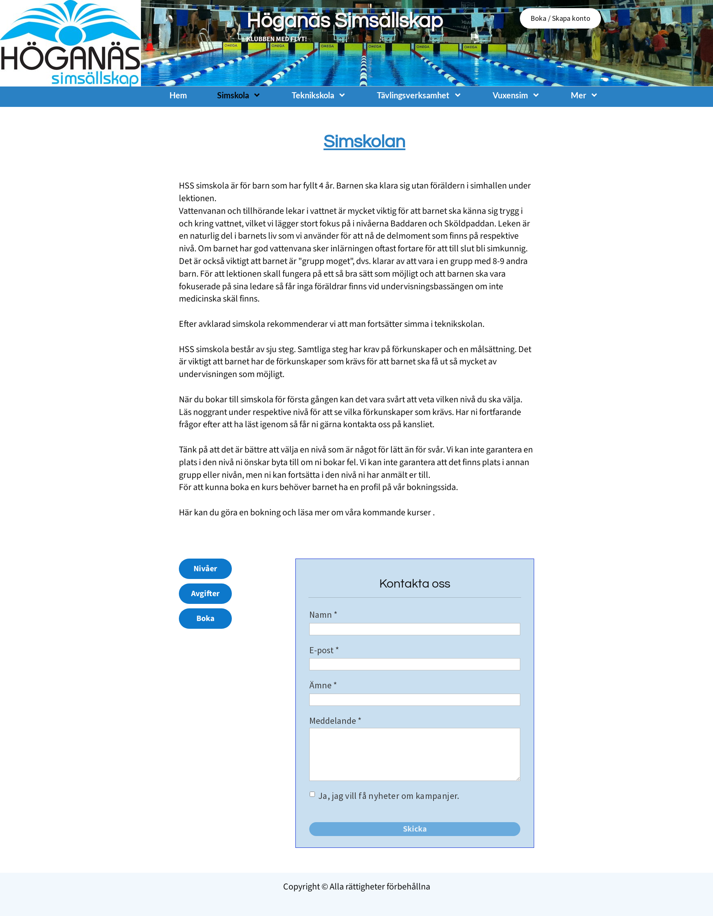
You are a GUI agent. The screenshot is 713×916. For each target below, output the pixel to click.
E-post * (324, 650)
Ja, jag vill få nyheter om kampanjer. (389, 795)
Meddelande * (335, 720)
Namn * (323, 614)
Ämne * (323, 685)
